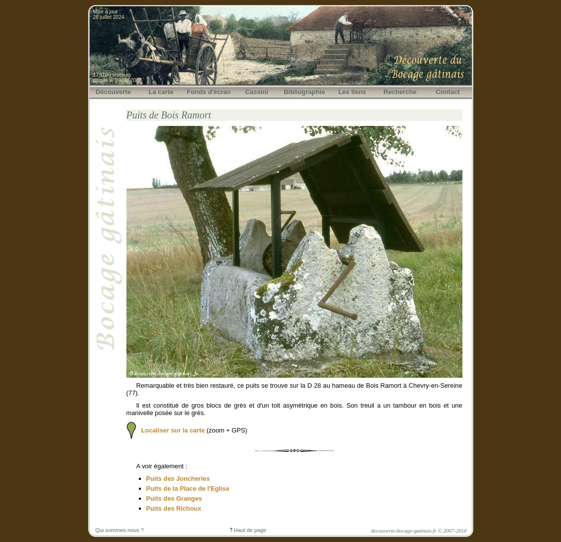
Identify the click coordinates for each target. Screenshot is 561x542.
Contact (447, 92)
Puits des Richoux (174, 508)
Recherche (399, 92)
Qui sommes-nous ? (120, 530)
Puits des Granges (174, 498)
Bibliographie (304, 92)
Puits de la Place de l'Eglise (187, 488)
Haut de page (248, 530)
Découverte (113, 92)
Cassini (256, 92)
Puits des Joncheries (178, 478)
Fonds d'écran (208, 92)
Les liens (352, 92)
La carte (161, 92)
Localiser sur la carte (173, 430)
